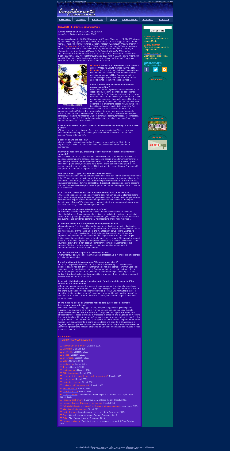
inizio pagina (149, 447)
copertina (79, 447)
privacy (170, 1)
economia (95, 447)
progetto (150, 1)
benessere (140, 447)
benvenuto (141, 1)
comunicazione (121, 447)
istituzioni (87, 447)
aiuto (157, 1)
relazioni (131, 447)
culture (112, 447)
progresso (104, 447)
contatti (163, 1)
